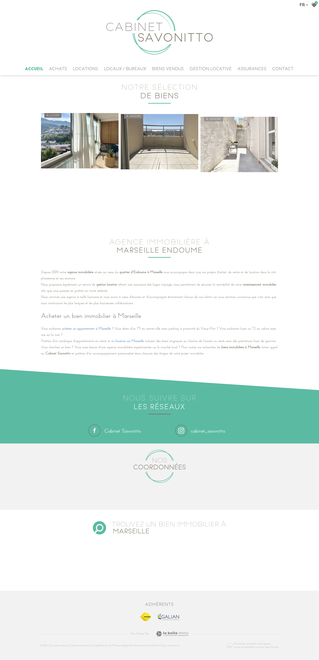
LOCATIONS (85, 68)
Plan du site (105, 645)
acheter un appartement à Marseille (86, 329)
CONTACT (283, 68)
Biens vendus (168, 68)
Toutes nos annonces (170, 645)
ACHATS (58, 68)
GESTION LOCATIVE (211, 68)
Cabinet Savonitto (114, 430)
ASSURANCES (251, 68)
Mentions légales (121, 645)
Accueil (34, 68)
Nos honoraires (137, 645)
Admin (155, 645)
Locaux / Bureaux (125, 68)
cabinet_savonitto (200, 431)
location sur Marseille (130, 341)
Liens (148, 645)
